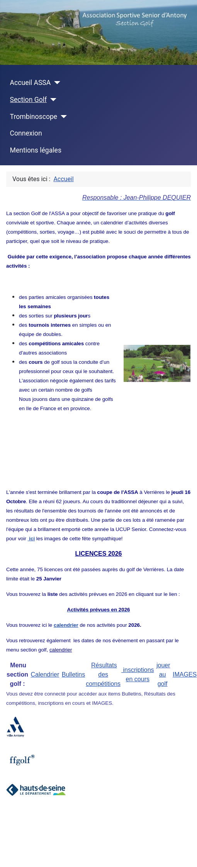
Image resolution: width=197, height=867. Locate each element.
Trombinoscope (34, 116)
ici (31, 538)
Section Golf (28, 99)
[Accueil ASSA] (55, 82)
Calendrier (45, 674)
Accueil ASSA (30, 83)
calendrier (60, 650)
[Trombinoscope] (62, 116)
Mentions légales (35, 150)
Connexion (26, 133)
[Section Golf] (51, 99)
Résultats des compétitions (103, 674)
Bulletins (73, 674)
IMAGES (185, 674)
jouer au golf (163, 674)
